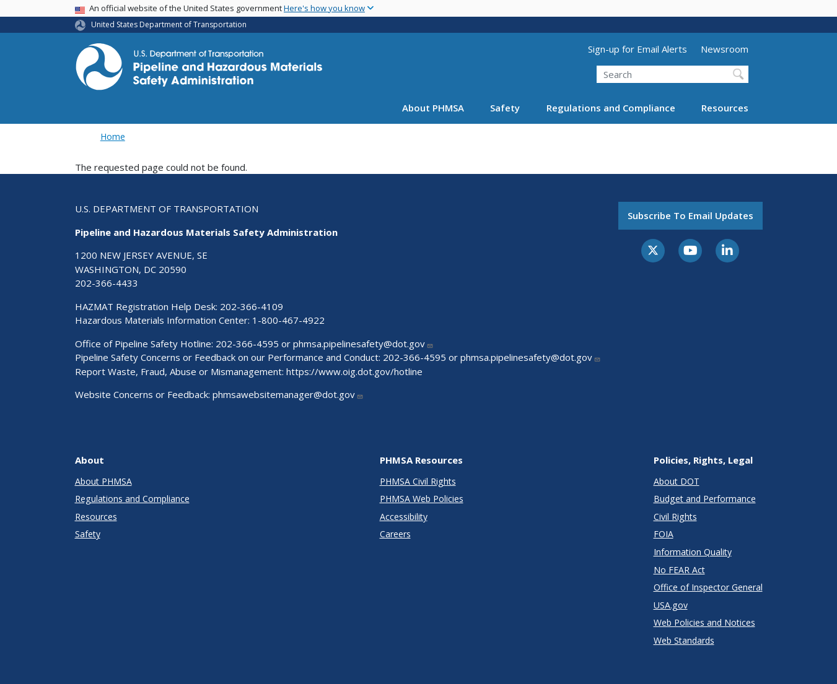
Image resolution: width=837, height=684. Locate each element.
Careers (395, 534)
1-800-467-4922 (288, 320)
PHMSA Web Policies (421, 498)
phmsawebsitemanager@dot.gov (288, 394)
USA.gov (671, 605)
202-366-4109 (251, 306)
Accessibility (403, 516)
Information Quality (693, 552)
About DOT (676, 481)
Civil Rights (675, 516)
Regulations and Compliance (610, 108)
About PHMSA (433, 108)
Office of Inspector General (708, 587)
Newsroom (724, 49)
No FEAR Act (679, 570)
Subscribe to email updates (690, 215)
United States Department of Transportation (169, 24)
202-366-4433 (106, 283)
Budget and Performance (705, 498)
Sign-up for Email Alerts (637, 49)
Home (112, 136)
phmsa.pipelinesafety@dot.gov (363, 343)
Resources (724, 108)
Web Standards (684, 640)
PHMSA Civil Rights (418, 481)
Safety (505, 108)
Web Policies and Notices (704, 622)
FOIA (663, 534)
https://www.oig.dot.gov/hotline (354, 371)
